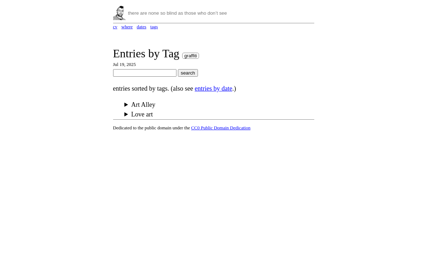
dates (141, 26)
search (188, 73)
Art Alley (143, 104)
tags (154, 26)
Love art (142, 114)
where (127, 26)
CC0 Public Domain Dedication (221, 127)
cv (115, 26)
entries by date (213, 88)
